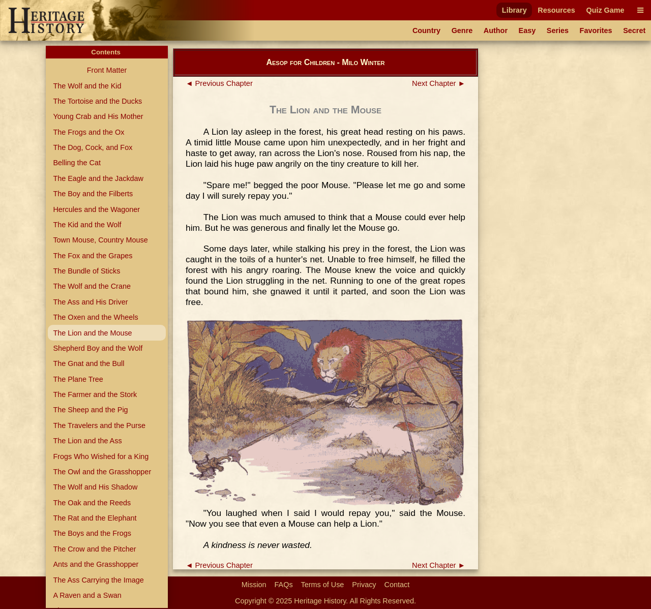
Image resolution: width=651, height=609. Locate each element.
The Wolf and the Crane (92, 286)
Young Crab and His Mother (98, 116)
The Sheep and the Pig (90, 410)
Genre (462, 30)
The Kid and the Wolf (87, 225)
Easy (527, 30)
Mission (254, 585)
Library (514, 10)
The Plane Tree (78, 379)
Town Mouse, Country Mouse (100, 240)
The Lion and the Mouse (92, 333)
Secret (634, 30)
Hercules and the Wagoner (96, 209)
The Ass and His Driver (90, 302)
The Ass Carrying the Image (98, 580)
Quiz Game (605, 10)
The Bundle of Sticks (86, 271)
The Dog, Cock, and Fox (92, 147)
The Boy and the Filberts (93, 194)
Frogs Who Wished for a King (101, 456)
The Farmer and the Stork (95, 394)
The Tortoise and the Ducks (97, 101)
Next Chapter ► (438, 83)
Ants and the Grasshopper (95, 564)
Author (496, 30)
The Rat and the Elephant (94, 518)
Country (426, 30)
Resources (556, 10)
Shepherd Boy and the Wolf (97, 348)
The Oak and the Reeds (92, 503)
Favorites (596, 30)
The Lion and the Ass (87, 441)
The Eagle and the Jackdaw (98, 178)
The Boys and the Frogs (92, 533)
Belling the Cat (77, 163)
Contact (397, 585)
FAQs (284, 585)
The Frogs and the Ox (88, 132)
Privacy (364, 585)
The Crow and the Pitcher (94, 549)
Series (558, 30)
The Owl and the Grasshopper (102, 472)
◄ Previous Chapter (219, 83)
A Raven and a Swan (87, 595)
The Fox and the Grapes (92, 256)
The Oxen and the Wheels (95, 317)
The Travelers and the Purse (99, 425)
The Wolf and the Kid (87, 86)
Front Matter (107, 70)
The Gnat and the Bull (88, 363)
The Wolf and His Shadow (95, 487)
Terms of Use (322, 585)
